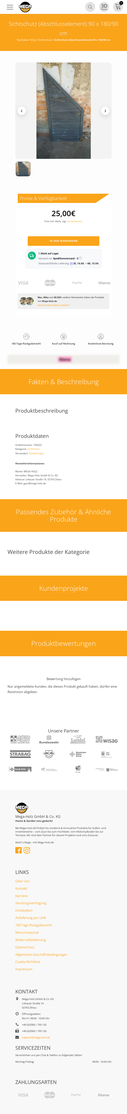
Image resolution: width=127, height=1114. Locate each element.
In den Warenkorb (64, 241)
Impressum (23, 969)
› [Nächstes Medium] (105, 110)
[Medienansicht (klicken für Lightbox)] (63, 110)
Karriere (21, 896)
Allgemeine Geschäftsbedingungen (41, 954)
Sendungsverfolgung (30, 903)
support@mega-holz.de (36, 1037)
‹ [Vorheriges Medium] (21, 110)
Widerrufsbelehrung (30, 940)
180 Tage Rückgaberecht (33, 925)
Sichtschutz (45, 40)
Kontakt (21, 888)
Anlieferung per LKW (30, 918)
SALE (33, 40)
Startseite (22, 40)
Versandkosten (75, 221)
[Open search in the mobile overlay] (90, 7)
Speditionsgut (36, 453)
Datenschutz (24, 947)
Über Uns (22, 881)
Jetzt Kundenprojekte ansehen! (54, 305)
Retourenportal (27, 932)
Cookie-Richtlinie (27, 962)
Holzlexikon (24, 910)
